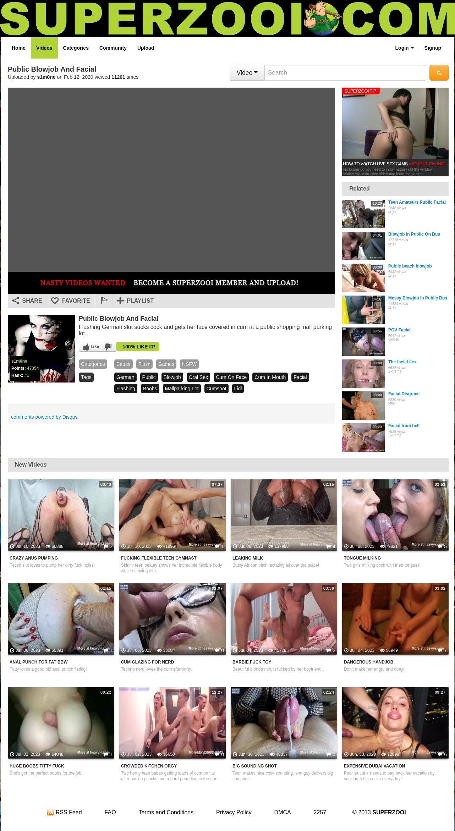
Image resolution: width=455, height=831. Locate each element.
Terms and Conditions (165, 812)
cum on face (231, 377)
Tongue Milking (362, 558)
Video (247, 72)
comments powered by (44, 417)
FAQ (110, 812)
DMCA (282, 812)
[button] (104, 301)
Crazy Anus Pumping (34, 558)
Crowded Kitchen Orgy (149, 766)
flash (144, 364)
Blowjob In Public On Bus (414, 234)
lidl (238, 388)
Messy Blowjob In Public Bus (417, 298)
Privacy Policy (234, 812)
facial (300, 377)
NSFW (189, 364)
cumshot (216, 388)
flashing (125, 388)
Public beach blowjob (410, 266)
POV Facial (399, 330)
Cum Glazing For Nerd (147, 662)
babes (123, 364)
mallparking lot (182, 388)
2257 (320, 812)
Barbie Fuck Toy (251, 662)
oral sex (198, 377)
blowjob (172, 377)
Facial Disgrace (404, 393)
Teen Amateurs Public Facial (417, 202)
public (149, 377)
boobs (150, 388)
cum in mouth (270, 377)
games (166, 364)
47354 (33, 368)
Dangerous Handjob (368, 662)
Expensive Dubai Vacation (374, 766)
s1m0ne (46, 77)
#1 (26, 375)
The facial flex (402, 361)
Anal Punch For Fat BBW (38, 662)
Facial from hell (404, 425)
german (125, 377)
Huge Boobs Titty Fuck (37, 766)
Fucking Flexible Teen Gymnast (159, 558)
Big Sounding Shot (254, 766)
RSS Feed (64, 812)
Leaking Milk (247, 558)
